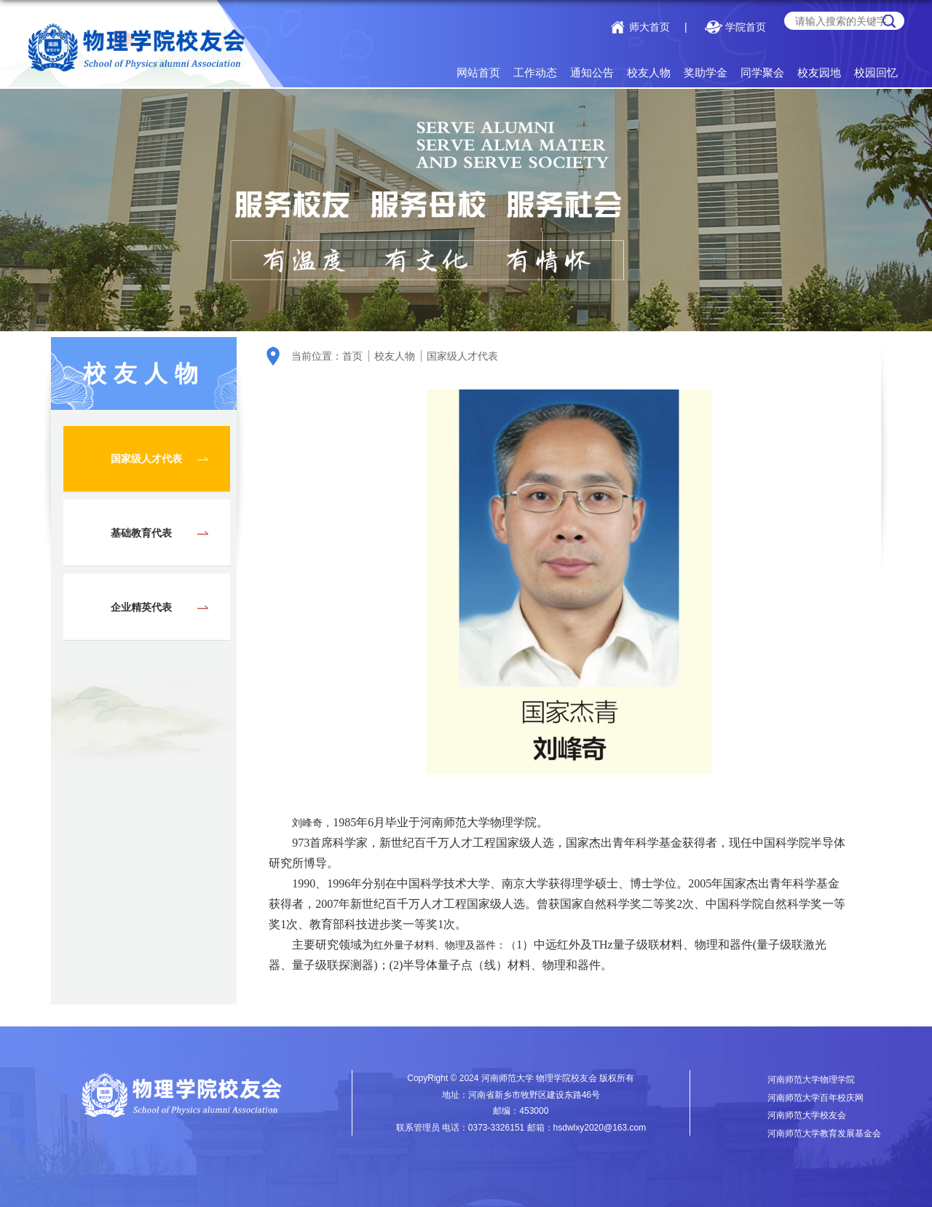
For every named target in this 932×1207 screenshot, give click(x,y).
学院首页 (745, 27)
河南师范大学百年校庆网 (815, 1098)
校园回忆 (876, 72)
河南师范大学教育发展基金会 (824, 1133)
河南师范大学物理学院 (811, 1080)
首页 (352, 356)
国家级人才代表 (462, 356)
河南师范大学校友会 (806, 1115)
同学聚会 (762, 72)
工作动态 (535, 72)
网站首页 (478, 72)
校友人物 (649, 72)
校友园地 (819, 72)
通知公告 (592, 72)
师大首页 (649, 27)
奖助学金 (705, 72)
